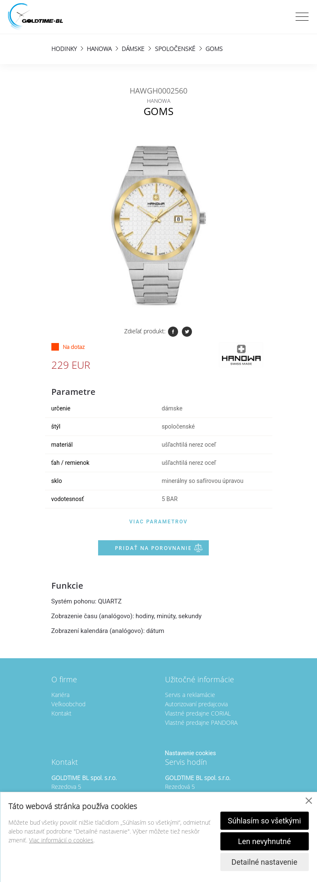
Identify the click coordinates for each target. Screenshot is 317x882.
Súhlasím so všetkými (264, 820)
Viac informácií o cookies (61, 840)
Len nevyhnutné (264, 841)
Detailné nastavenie (264, 862)
